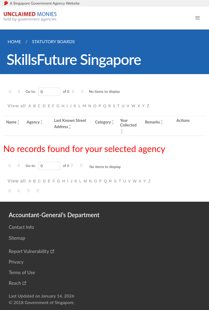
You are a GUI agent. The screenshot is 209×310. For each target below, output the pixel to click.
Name (11, 122)
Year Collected (128, 122)
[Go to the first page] (11, 91)
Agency (33, 122)
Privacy (16, 262)
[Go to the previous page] (20, 91)
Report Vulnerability (29, 251)
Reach (15, 283)
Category (103, 122)
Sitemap (17, 238)
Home (14, 41)
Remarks (152, 122)
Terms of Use (22, 272)
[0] (49, 92)
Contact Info (21, 227)
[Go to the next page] (74, 91)
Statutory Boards (53, 41)
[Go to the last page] (83, 91)
